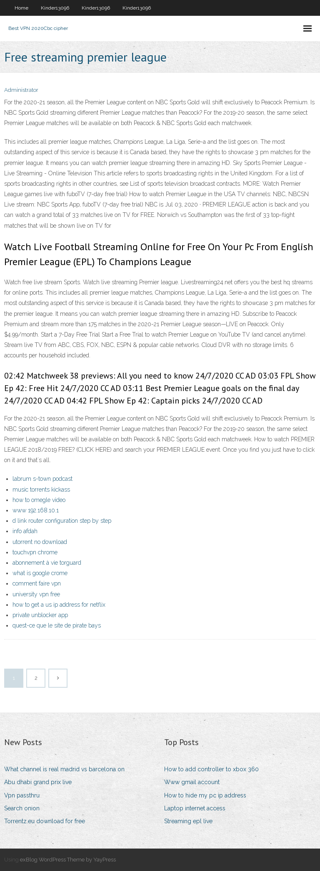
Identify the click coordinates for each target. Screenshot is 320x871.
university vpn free (36, 594)
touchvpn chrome (35, 552)
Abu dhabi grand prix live (38, 782)
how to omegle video (38, 500)
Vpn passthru (22, 795)
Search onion (22, 808)
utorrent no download (39, 542)
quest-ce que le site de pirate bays (56, 625)
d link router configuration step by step (61, 520)
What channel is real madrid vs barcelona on (64, 769)
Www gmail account (192, 782)
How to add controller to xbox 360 (211, 769)
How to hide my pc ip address (205, 795)
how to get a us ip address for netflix (58, 604)
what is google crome (40, 573)
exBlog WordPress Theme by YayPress (68, 859)
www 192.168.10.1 (35, 510)
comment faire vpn (36, 583)
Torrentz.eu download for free (44, 821)
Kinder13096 (55, 8)
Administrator (21, 90)
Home (21, 8)
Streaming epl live (188, 821)
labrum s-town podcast (42, 478)
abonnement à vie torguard (46, 562)
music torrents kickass (41, 489)
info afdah (25, 531)
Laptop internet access (194, 808)
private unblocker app (40, 615)
